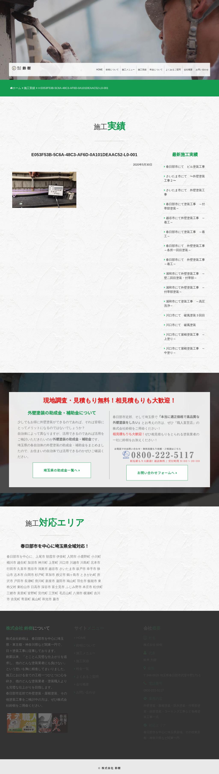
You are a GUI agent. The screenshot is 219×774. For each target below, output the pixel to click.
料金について (156, 70)
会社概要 (188, 70)
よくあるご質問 (173, 70)
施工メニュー (128, 70)
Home (99, 70)
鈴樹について (112, 70)
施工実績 (142, 70)
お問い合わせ (202, 70)
